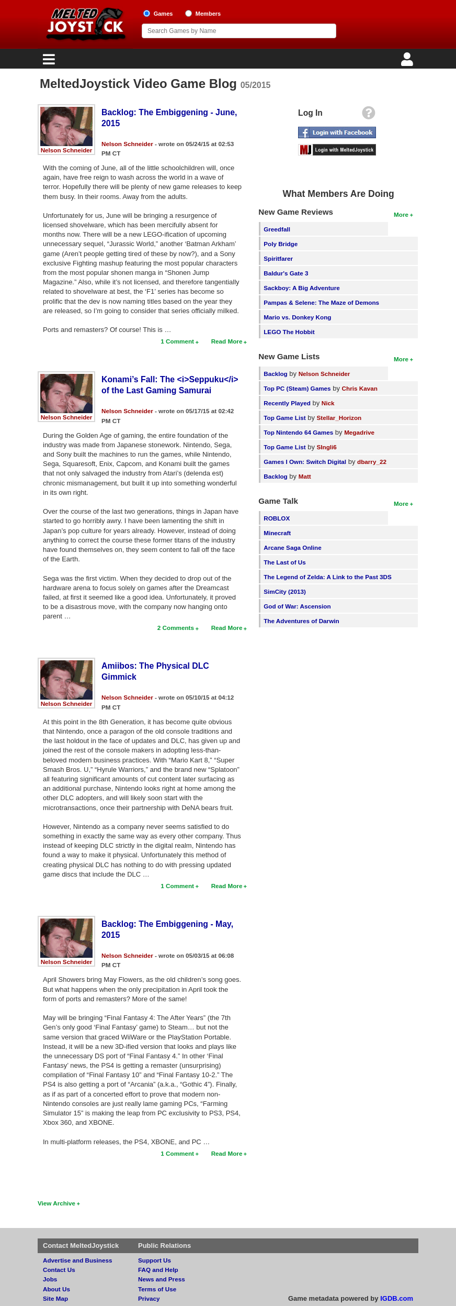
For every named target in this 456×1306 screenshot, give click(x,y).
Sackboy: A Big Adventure (301, 287)
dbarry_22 (371, 461)
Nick (328, 403)
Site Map (55, 1298)
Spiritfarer (278, 258)
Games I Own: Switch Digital (305, 461)
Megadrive (359, 432)
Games (163, 13)
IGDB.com (396, 1298)
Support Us (154, 1260)
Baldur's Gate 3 (286, 273)
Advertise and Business (77, 1260)
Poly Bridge (281, 243)
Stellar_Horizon (339, 417)
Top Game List (284, 417)
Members (208, 13)
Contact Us (59, 1269)
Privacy (149, 1298)
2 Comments (175, 627)
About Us (56, 1289)
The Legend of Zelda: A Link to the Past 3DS (328, 576)
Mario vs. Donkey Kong (297, 317)
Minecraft (277, 532)
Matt (305, 476)
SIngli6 (327, 447)
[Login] (408, 62)
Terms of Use (157, 1289)
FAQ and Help (158, 1269)
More (401, 214)
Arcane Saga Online (292, 547)
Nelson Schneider (67, 150)
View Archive (56, 1203)
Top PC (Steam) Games (297, 388)
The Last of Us (285, 562)
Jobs (50, 1279)
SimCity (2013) (285, 591)
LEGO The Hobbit (289, 331)
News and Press (161, 1279)
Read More (227, 341)
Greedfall (277, 229)
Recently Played (287, 403)
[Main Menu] (48, 62)
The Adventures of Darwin (301, 620)
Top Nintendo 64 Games (298, 432)
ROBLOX (277, 518)
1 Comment (177, 341)
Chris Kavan (360, 388)
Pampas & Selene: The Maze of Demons (321, 302)
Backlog (275, 373)
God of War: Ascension (297, 606)
